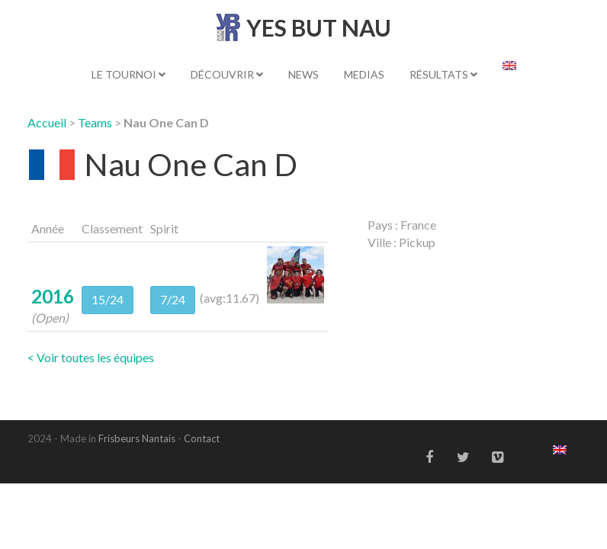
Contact (202, 438)
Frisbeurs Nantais (136, 438)
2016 (52, 296)
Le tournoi (128, 74)
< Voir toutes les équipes (90, 357)
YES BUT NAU (318, 27)
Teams (95, 122)
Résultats (443, 74)
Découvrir (227, 74)
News (303, 74)
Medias (364, 74)
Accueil (46, 122)
